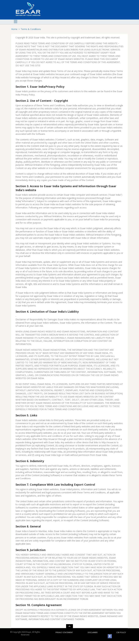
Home (14, 29)
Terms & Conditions (31, 29)
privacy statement (64, 632)
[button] (69, 626)
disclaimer (92, 632)
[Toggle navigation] (14, 21)
